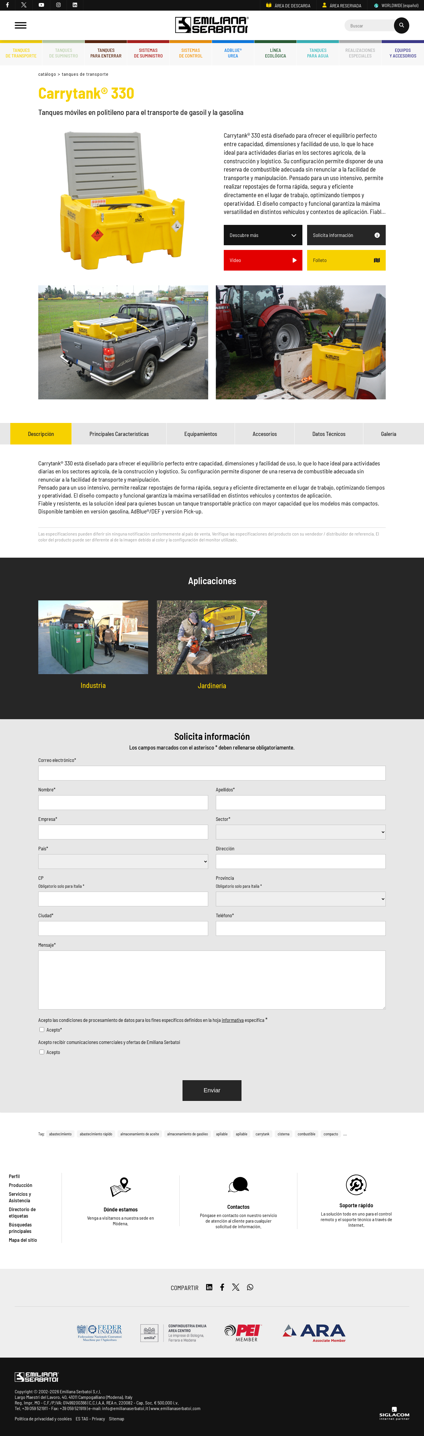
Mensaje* (47, 945)
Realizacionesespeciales (360, 52)
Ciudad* (45, 915)
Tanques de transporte (85, 74)
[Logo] (212, 25)
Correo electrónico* (57, 760)
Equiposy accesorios (403, 52)
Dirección (225, 848)
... (345, 1133)
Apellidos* (225, 789)
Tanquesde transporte (21, 52)
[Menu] (20, 25)
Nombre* (46, 789)
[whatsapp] (250, 1288)
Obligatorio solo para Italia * (61, 886)
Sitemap (116, 1418)
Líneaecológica (275, 52)
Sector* (223, 819)
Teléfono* (225, 915)
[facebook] (7, 5)
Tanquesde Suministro (63, 52)
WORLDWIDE (395, 5)
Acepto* (54, 1029)
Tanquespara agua (318, 52)
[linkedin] (75, 5)
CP (41, 878)
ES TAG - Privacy (90, 1418)
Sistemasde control (191, 52)
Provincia (225, 878)
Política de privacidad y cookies (43, 1418)
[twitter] (24, 5)
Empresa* (47, 819)
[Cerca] (376, 25)
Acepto (53, 1052)
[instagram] (58, 5)
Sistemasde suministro (148, 52)
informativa (233, 1020)
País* (43, 848)
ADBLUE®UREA (233, 52)
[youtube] (41, 5)
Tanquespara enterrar (106, 52)
